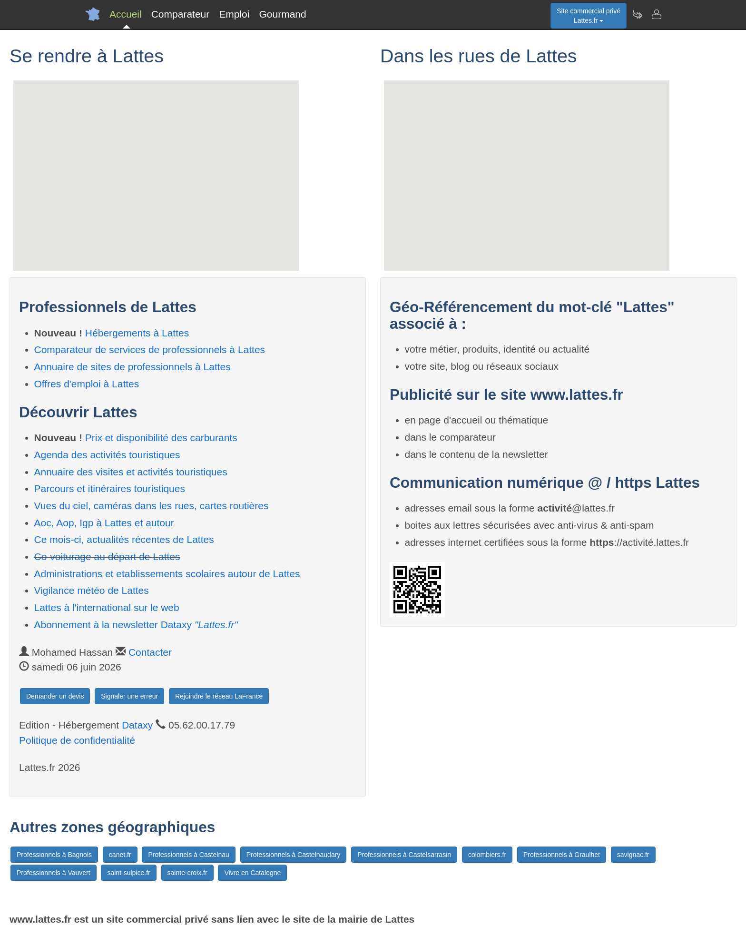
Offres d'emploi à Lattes (86, 383)
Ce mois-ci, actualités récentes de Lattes (124, 539)
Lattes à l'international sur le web (106, 607)
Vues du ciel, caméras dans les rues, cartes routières (151, 505)
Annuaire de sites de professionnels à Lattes (132, 366)
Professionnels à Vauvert (53, 873)
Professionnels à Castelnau (188, 854)
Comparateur (180, 14)
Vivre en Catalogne (252, 873)
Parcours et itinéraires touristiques (109, 488)
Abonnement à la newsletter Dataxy (136, 624)
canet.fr (120, 854)
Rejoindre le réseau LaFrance (219, 696)
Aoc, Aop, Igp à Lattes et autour (104, 522)
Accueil (125, 14)
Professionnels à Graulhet (561, 854)
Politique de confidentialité (77, 740)
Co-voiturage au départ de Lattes (107, 556)
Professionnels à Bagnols (54, 854)
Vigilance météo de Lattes (91, 590)
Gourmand (282, 14)
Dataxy (137, 724)
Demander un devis (55, 696)
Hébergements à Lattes (137, 332)
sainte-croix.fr (187, 873)
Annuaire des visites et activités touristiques (130, 471)
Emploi (234, 14)
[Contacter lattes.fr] (656, 14)
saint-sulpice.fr (128, 873)
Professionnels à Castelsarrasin (404, 854)
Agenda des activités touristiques (107, 454)
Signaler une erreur (129, 696)
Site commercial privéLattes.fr (588, 15)
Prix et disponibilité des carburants (161, 437)
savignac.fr (633, 854)
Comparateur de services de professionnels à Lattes (149, 349)
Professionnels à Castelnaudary (293, 854)
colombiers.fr (487, 854)
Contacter (150, 652)
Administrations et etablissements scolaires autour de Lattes (167, 573)
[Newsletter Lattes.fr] (637, 14)
